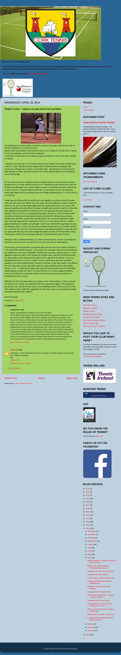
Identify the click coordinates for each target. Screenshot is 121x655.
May (90, 554)
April (90, 558)
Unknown (14, 350)
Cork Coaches (88, 110)
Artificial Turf (15, 360)
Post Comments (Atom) (24, 383)
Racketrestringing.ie (90, 308)
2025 (88, 489)
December (92, 531)
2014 (88, 515)
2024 (88, 492)
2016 (88, 508)
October (91, 538)
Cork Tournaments (90, 182)
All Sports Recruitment (91, 317)
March (90, 624)
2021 (88, 499)
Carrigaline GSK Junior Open (98, 600)
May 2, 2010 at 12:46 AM (19, 342)
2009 (88, 635)
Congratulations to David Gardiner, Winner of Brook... (100, 619)
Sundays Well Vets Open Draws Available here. (99, 582)
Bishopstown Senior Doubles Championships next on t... (98, 567)
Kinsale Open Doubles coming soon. (101, 578)
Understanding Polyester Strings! (99, 122)
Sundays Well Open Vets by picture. (101, 571)
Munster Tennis (89, 311)
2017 (88, 505)
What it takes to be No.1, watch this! (101, 614)
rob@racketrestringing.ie (92, 356)
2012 (88, 522)
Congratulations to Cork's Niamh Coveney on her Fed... (99, 605)
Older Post (72, 378)
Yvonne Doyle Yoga (90, 323)
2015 (88, 512)
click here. (100, 436)
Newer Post (10, 378)
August (91, 544)
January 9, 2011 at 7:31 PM (20, 363)
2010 (88, 528)
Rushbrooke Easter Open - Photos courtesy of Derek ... (100, 596)
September (92, 541)
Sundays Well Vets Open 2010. (99, 592)
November (92, 534)
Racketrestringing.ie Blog (92, 314)
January (91, 630)
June (90, 551)
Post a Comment (14, 368)
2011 (88, 525)
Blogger (74, 649)
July (89, 548)
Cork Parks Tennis (90, 305)
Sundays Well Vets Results (97, 574)
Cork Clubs (87, 200)
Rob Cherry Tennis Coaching (94, 326)
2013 (88, 518)
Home (41, 378)
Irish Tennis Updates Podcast (94, 320)
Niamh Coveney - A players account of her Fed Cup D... (101, 561)
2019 (88, 502)
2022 (88, 495)
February (91, 627)
